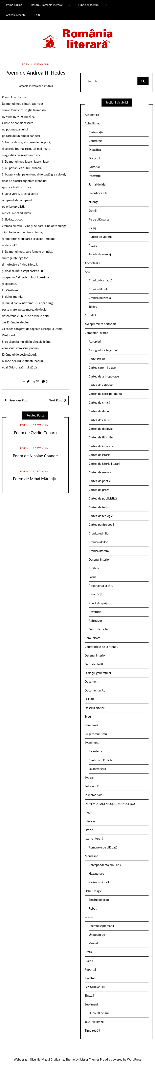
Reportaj (90, 969)
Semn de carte (98, 629)
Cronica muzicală (100, 298)
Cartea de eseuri (99, 420)
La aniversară (97, 769)
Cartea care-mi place (102, 367)
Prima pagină (14, 5)
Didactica (95, 150)
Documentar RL (95, 690)
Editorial (94, 167)
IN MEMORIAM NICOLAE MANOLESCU (110, 804)
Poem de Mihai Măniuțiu (35, 478)
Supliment (91, 1004)
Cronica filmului (99, 289)
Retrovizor (95, 621)
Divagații (94, 158)
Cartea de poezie (100, 481)
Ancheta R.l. (93, 263)
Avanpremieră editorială (100, 324)
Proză (88, 952)
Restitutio (95, 612)
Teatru (93, 307)
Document (91, 681)
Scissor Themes (89, 1059)
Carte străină (97, 359)
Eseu (88, 716)
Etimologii (91, 725)
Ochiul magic (93, 891)
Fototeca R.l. (93, 786)
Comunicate (93, 638)
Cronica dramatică (100, 280)
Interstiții (95, 176)
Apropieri (95, 341)
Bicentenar (96, 751)
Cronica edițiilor (99, 533)
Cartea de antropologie (104, 376)
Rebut (93, 908)
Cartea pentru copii (101, 524)
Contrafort (95, 141)
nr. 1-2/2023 (45, 86)
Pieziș (92, 228)
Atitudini (90, 315)
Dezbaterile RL (94, 664)
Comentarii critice (96, 333)
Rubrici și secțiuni (88, 5)
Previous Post (18, 400)
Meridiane (91, 856)
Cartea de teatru (99, 507)
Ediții (38, 15)
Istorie (89, 830)
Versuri (93, 943)
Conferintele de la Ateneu (101, 647)
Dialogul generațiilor (98, 673)
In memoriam (94, 795)
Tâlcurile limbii (94, 1022)
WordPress (134, 1059)
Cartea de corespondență (105, 394)
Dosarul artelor (95, 708)
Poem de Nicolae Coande (35, 456)
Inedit (88, 812)
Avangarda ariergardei (103, 350)
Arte (87, 272)
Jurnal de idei (97, 184)
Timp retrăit (92, 1030)
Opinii (92, 210)
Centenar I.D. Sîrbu (101, 760)
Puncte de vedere (100, 237)
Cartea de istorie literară (104, 464)
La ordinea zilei (98, 193)
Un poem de (97, 935)
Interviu (90, 821)
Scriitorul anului (95, 987)
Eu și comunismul (96, 734)
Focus (92, 577)
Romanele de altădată (103, 847)
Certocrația (96, 132)
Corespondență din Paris (105, 865)
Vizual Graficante (53, 1059)
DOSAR (89, 699)
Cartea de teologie (101, 516)
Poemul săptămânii (35, 64)
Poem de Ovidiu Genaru (35, 432)
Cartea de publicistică (103, 498)
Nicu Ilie (35, 1059)
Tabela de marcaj (100, 254)
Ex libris (94, 568)
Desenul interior (99, 559)
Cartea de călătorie (101, 385)
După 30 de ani (99, 1013)
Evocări (89, 778)
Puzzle (93, 245)
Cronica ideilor (98, 542)
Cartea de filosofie (101, 437)
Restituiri (90, 978)
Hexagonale (96, 873)
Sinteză (89, 995)
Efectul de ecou (99, 900)
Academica (92, 115)
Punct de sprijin (99, 603)
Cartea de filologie (101, 429)
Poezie (89, 917)
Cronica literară (99, 551)
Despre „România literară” (47, 5)
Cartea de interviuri (101, 446)
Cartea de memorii (101, 472)
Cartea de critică (99, 402)
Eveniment (92, 743)
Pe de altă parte (99, 219)
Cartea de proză (99, 490)
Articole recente (16, 15)
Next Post (55, 400)
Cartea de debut (99, 411)
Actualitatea (93, 123)
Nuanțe (93, 202)
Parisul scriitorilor (100, 882)
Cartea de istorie (99, 455)
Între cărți (95, 594)
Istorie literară (94, 838)
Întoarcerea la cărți (101, 586)
